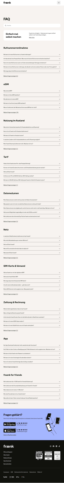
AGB (12, 472)
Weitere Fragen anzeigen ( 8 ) (11, 76)
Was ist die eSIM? (32, 91)
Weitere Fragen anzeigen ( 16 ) (11, 112)
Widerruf (39, 472)
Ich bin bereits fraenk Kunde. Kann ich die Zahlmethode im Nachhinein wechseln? (32, 317)
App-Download (7, 461)
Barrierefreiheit (7, 464)
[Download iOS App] (10, 431)
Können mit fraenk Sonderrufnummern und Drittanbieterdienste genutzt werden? (32, 168)
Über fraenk (6, 455)
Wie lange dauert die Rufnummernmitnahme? (32, 71)
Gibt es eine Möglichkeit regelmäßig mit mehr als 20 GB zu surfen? (32, 212)
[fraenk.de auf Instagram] (50, 446)
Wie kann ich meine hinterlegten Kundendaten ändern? (32, 358)
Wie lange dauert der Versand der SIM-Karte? (32, 281)
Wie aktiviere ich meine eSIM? (32, 99)
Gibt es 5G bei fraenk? (32, 172)
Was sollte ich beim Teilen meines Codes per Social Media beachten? (32, 398)
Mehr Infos (31, 37)
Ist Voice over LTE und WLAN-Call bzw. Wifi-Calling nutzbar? (32, 176)
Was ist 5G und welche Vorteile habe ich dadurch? (32, 249)
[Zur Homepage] (7, 3)
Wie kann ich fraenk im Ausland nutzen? (32, 136)
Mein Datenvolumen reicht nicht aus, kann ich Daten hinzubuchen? (32, 200)
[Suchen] (32, 25)
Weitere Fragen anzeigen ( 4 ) (11, 149)
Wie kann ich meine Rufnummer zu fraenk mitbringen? (32, 55)
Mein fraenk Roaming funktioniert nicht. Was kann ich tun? (32, 144)
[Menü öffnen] (58, 3)
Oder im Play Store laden (10, 428)
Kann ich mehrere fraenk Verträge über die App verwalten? (32, 362)
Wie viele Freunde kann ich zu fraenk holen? (32, 394)
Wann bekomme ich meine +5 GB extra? (32, 390)
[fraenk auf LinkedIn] (56, 446)
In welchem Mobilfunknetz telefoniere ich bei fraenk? (32, 236)
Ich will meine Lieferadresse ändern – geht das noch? (32, 285)
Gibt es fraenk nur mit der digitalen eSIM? (32, 273)
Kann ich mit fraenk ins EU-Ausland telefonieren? (32, 131)
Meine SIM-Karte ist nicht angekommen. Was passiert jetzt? (32, 289)
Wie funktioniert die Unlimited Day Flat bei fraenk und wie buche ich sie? (32, 216)
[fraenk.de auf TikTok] (59, 446)
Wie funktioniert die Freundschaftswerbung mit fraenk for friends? (32, 386)
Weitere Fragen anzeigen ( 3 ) (11, 221)
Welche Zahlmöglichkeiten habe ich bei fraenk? (32, 309)
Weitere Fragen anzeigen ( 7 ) (11, 185)
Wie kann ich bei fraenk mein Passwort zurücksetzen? (32, 354)
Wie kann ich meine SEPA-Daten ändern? (32, 321)
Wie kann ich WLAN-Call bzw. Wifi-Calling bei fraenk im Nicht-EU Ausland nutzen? (32, 180)
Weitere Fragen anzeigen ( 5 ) (11, 258)
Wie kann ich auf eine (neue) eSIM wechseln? (32, 103)
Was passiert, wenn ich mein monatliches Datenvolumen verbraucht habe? (32, 204)
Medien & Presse (8, 458)
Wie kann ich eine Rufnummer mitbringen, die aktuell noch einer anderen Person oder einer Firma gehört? (32, 67)
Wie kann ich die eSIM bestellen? (32, 95)
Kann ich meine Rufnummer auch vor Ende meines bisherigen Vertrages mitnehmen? (32, 63)
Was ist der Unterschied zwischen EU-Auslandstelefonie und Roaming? (32, 127)
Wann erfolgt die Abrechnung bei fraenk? (32, 313)
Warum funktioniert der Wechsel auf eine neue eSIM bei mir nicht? (32, 107)
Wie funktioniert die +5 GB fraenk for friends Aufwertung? (32, 382)
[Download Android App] (10, 424)
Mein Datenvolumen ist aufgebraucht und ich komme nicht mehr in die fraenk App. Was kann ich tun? (32, 208)
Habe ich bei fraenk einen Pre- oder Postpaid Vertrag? (32, 164)
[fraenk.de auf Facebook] (53, 446)
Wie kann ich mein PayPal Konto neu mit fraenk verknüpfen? (32, 325)
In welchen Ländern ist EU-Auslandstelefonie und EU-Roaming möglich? (32, 140)
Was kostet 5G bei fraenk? (32, 253)
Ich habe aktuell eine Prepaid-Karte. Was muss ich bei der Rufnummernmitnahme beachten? (32, 59)
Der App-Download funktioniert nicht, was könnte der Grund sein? (32, 345)
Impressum (6, 472)
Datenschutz (32, 472)
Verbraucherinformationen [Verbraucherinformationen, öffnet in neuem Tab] (21, 472)
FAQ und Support (8, 452)
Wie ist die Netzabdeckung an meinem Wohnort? (32, 240)
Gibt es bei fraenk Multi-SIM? (32, 277)
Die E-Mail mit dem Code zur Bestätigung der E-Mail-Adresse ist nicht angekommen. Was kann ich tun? (32, 349)
